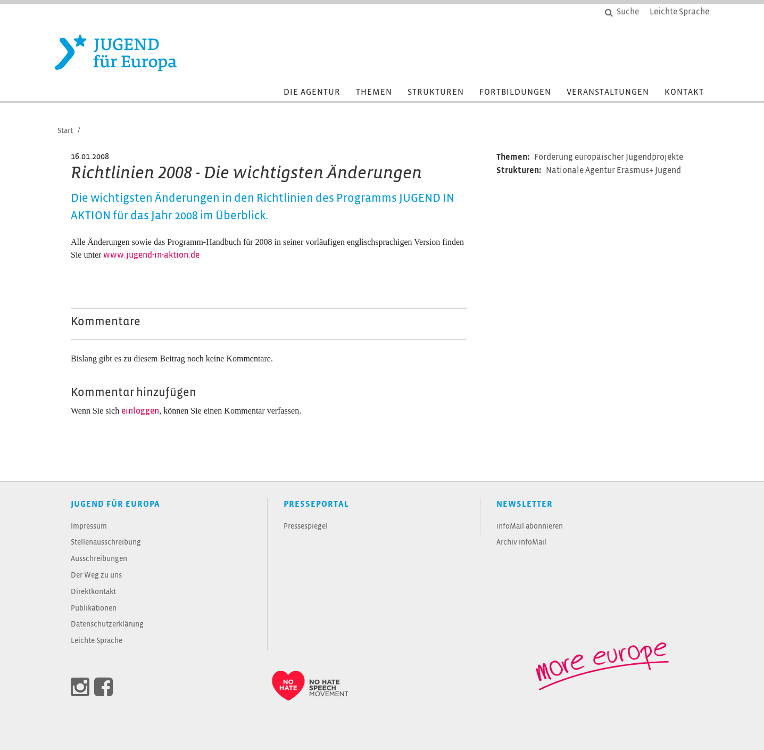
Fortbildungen (515, 92)
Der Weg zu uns (96, 575)
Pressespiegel (306, 526)
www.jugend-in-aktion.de (151, 255)
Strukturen (436, 92)
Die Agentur (312, 92)
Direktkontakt (93, 592)
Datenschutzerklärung (107, 624)
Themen (374, 92)
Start (65, 131)
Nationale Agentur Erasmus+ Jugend (613, 171)
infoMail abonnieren (529, 526)
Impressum (89, 526)
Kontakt (684, 92)
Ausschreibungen (99, 559)
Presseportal (316, 504)
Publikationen (94, 608)
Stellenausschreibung (106, 542)
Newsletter (524, 504)
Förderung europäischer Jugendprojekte (608, 157)
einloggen (140, 411)
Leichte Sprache (96, 641)
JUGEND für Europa (115, 504)
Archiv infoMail (521, 542)
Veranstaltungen (608, 92)
